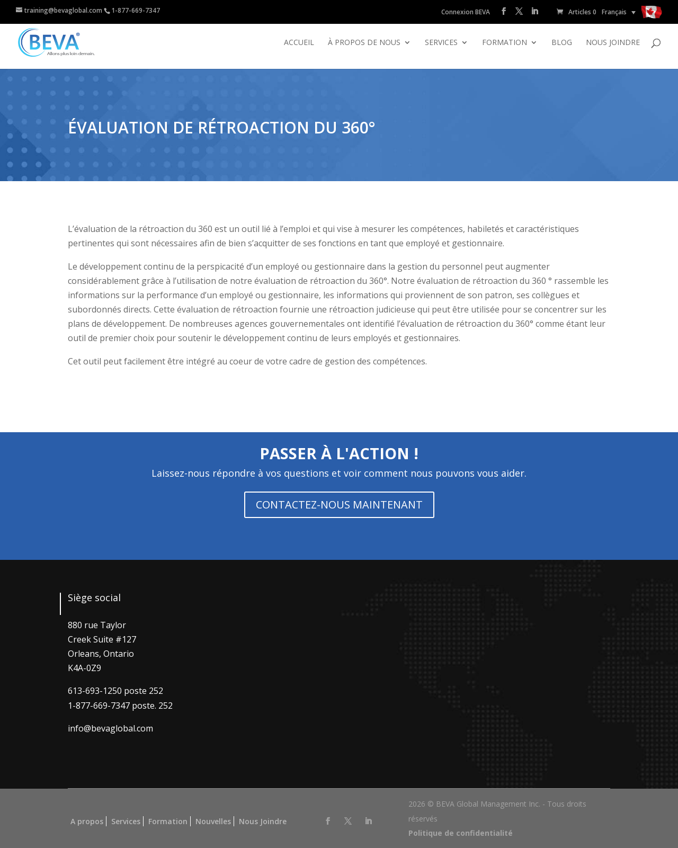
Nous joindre (613, 43)
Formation (504, 43)
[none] (618, 12)
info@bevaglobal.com (110, 728)
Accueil (299, 43)
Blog (561, 43)
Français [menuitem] (614, 11)
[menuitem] (618, 12)
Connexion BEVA (465, 11)
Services (441, 43)
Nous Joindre (263, 821)
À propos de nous (364, 43)
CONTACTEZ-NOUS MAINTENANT (339, 504)
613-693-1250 (95, 691)
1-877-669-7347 (135, 10)
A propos (86, 821)
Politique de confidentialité (460, 833)
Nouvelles (213, 821)
